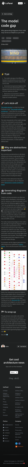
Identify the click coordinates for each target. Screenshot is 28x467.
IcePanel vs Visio (19, 397)
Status (4, 410)
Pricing (4, 401)
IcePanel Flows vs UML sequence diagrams (19, 415)
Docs (4, 412)
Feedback (5, 404)
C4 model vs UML (19, 407)
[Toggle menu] (24, 3)
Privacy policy (18, 430)
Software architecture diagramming (6, 395)
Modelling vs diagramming (18, 410)
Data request (18, 437)
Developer (5, 415)
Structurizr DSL (16, 300)
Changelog (5, 407)
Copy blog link (22, 346)
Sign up (20, 3)
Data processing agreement (19, 433)
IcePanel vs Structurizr (18, 403)
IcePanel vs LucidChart (18, 394)
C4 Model (5, 390)
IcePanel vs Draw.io (19, 400)
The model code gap (6, 107)
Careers (17, 439)
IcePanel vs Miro (19, 390)
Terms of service (19, 427)
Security (17, 425)
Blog (4, 399)
